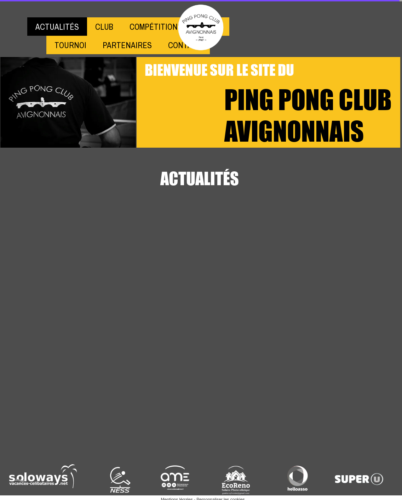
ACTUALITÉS (57, 26)
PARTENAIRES (127, 45)
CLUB (104, 26)
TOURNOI (70, 45)
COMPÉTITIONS (156, 26)
